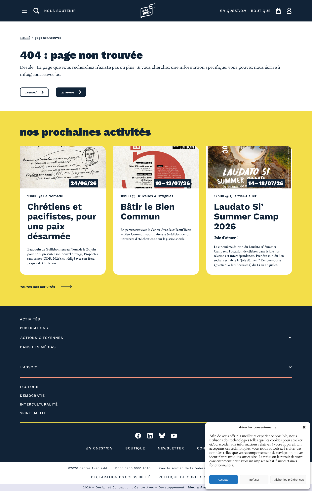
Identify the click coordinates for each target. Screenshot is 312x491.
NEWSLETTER (171, 448)
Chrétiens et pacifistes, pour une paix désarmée (61, 221)
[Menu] (24, 10)
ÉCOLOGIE (30, 387)
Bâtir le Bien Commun (148, 211)
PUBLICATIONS (34, 328)
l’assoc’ (30, 92)
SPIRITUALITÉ (33, 413)
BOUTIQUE (261, 11)
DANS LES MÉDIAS (38, 347)
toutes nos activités (37, 287)
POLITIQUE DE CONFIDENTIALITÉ (190, 477)
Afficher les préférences (288, 479)
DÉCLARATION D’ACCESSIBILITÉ (121, 477)
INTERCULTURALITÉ (39, 404)
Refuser (254, 479)
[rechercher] (36, 11)
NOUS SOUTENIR (60, 11)
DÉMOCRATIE (32, 396)
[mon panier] (278, 11)
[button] (304, 427)
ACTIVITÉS (30, 319)
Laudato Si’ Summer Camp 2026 (246, 216)
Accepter (223, 479)
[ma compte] (289, 11)
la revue (67, 92)
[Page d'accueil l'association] (148, 10)
